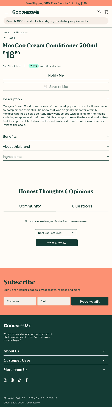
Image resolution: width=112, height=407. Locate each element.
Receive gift (90, 271)
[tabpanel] (56, 218)
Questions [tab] (82, 205)
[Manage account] (6, 12)
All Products (21, 32)
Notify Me (56, 75)
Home (7, 32)
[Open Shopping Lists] (99, 12)
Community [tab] (30, 205)
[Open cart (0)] (106, 12)
